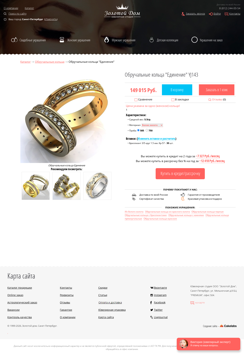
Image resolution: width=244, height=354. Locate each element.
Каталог (29, 8)
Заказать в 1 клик (216, 89)
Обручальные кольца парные (208, 211)
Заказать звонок (195, 13)
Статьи (102, 295)
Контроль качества (19, 317)
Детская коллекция (167, 40)
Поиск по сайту (17, 13)
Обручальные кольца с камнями (186, 215)
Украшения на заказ (211, 40)
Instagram (160, 295)
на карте (200, 302)
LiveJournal (161, 317)
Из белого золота (134, 211)
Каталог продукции (19, 287)
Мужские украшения (123, 40)
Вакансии (13, 310)
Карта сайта (106, 317)
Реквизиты (67, 295)
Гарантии (66, 310)
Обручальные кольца (49, 61)
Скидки (102, 287)
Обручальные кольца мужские (160, 218)
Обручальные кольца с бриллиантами (146, 215)
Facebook (159, 302)
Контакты (234, 13)
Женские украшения (78, 40)
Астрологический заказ (22, 302)
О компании (11, 8)
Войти (217, 13)
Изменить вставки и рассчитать (156, 139)
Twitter (158, 310)
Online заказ (15, 295)
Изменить (51, 19)
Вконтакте (160, 287)
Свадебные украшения (33, 40)
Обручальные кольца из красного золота (167, 211)
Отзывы (217, 99)
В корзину (177, 89)
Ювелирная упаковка (112, 310)
